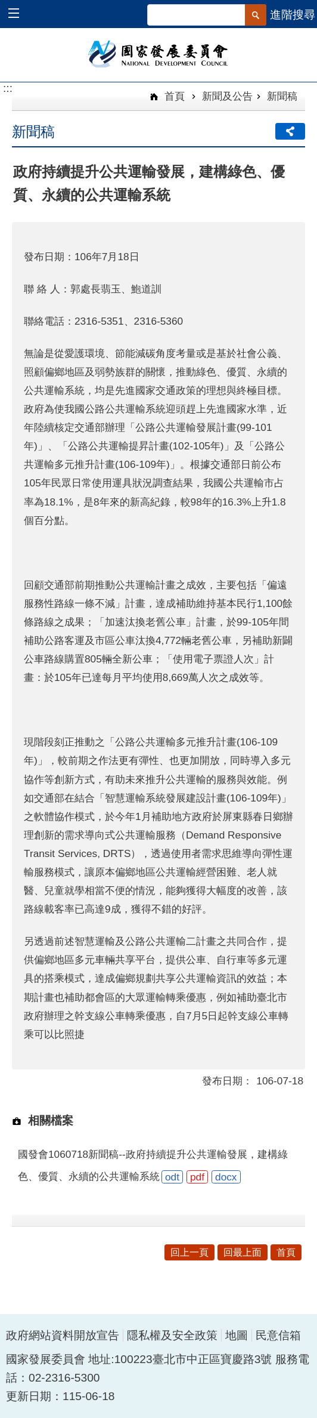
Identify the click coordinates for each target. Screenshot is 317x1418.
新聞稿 (282, 96)
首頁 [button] (286, 1252)
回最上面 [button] (242, 1252)
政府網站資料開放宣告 (62, 1335)
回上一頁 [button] (189, 1252)
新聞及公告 (227, 96)
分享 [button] (290, 131)
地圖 (236, 1335)
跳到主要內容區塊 (6, 6)
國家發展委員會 (158, 53)
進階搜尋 (292, 14)
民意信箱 (278, 1335)
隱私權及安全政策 (172, 1335)
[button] (19, 14)
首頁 (173, 96)
